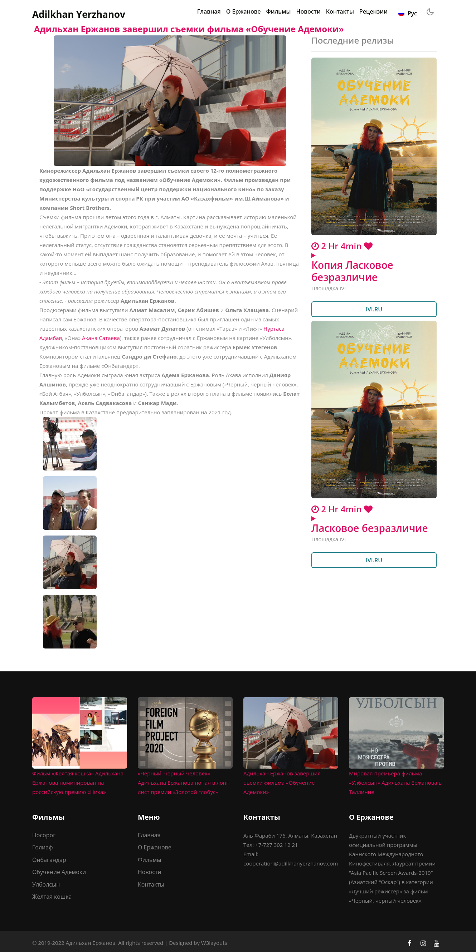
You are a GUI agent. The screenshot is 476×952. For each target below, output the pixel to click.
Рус (407, 13)
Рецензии (373, 11)
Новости (308, 11)
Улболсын (46, 884)
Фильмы (278, 11)
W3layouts (214, 942)
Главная (209, 11)
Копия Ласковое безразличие (352, 271)
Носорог (43, 835)
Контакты (340, 11)
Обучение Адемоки (59, 872)
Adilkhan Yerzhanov (78, 14)
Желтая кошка (52, 897)
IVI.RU (374, 309)
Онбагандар (49, 860)
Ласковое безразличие (369, 528)
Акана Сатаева (101, 337)
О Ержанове (243, 11)
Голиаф (42, 847)
